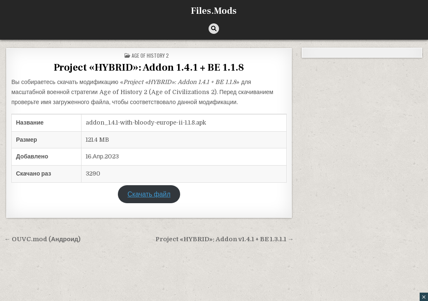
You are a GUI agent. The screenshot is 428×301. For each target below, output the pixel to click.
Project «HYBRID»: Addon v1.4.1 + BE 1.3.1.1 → (224, 239)
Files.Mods (214, 11)
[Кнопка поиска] (214, 28)
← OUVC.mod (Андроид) (42, 239)
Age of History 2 (150, 55)
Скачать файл (149, 194)
